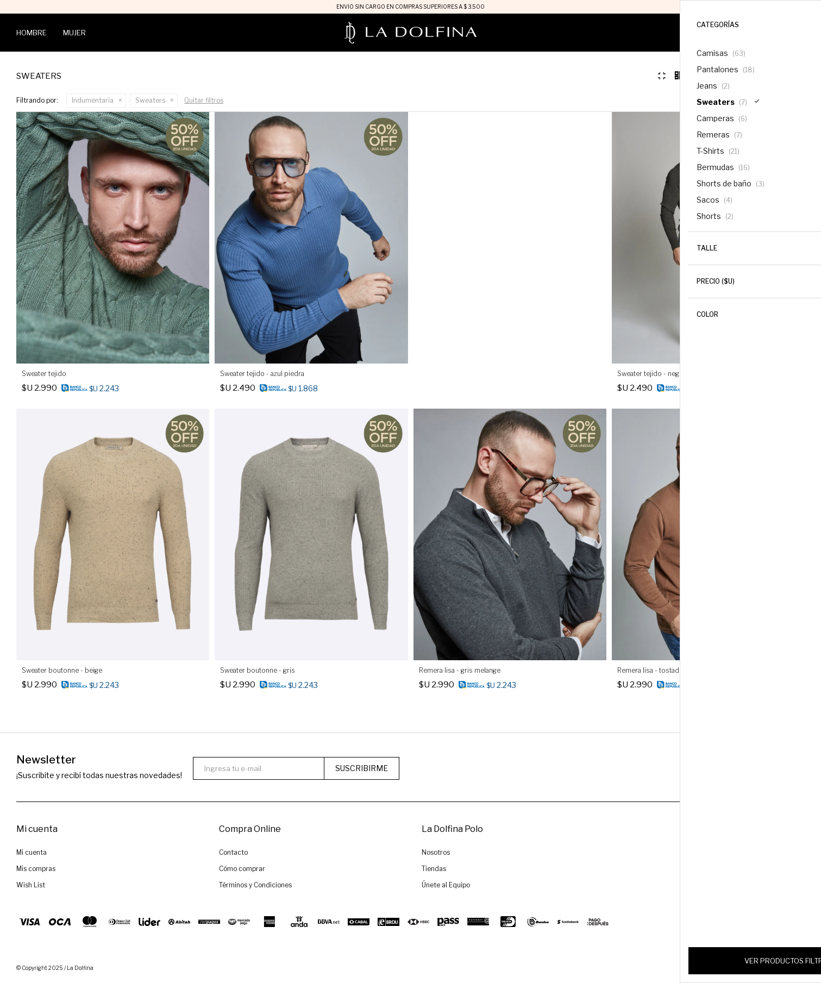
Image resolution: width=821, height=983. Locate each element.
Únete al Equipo (446, 886)
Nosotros (436, 854)
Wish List (30, 886)
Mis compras (35, 870)
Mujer (74, 32)
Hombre (31, 32)
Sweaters (150, 100)
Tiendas (434, 870)
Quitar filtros (203, 100)
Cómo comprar (242, 870)
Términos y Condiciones (255, 886)
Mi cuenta (31, 854)
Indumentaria (93, 100)
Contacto (233, 854)
